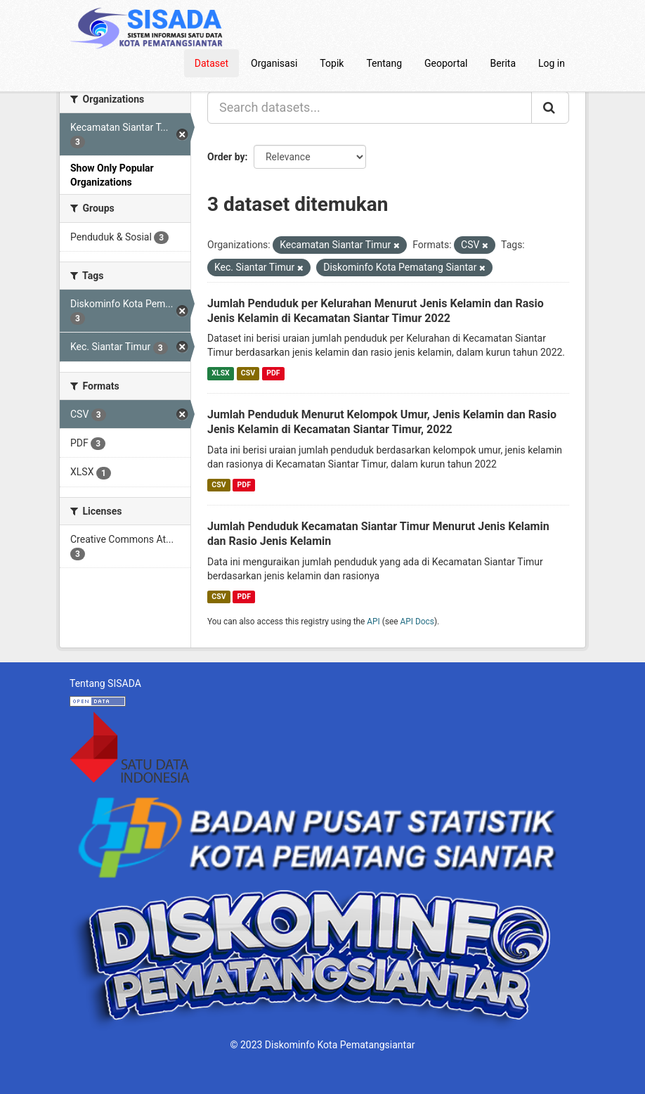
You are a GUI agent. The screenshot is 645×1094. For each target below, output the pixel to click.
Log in (551, 63)
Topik (332, 63)
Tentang (384, 63)
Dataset (211, 63)
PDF (273, 373)
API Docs (417, 621)
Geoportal (445, 63)
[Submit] (550, 107)
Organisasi (274, 63)
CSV (248, 373)
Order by (226, 156)
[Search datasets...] (369, 107)
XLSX (220, 373)
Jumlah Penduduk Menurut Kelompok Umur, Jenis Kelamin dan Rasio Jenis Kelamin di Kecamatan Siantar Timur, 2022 (381, 422)
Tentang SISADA (105, 683)
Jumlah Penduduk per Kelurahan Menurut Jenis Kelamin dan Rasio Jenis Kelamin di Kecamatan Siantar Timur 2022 (375, 311)
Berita (503, 63)
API (373, 621)
